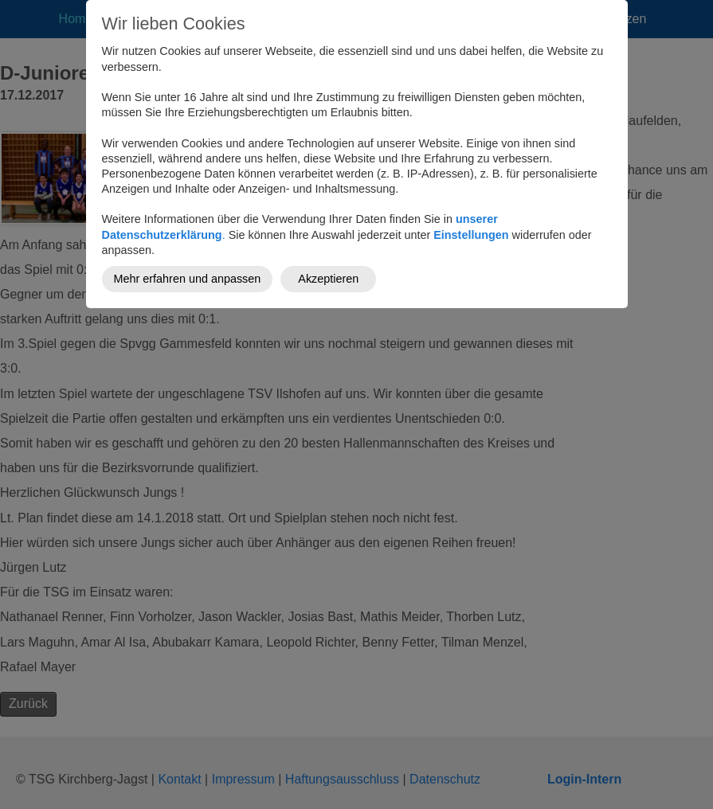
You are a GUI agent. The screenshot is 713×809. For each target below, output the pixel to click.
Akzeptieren (328, 278)
